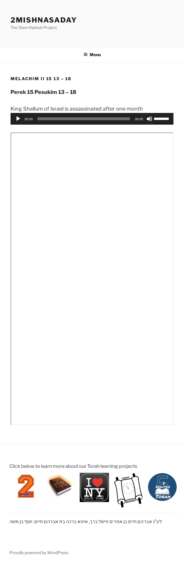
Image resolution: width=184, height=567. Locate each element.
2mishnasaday (44, 20)
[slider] (84, 118)
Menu (92, 54)
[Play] (18, 119)
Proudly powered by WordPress (38, 552)
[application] (92, 119)
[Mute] (149, 119)
